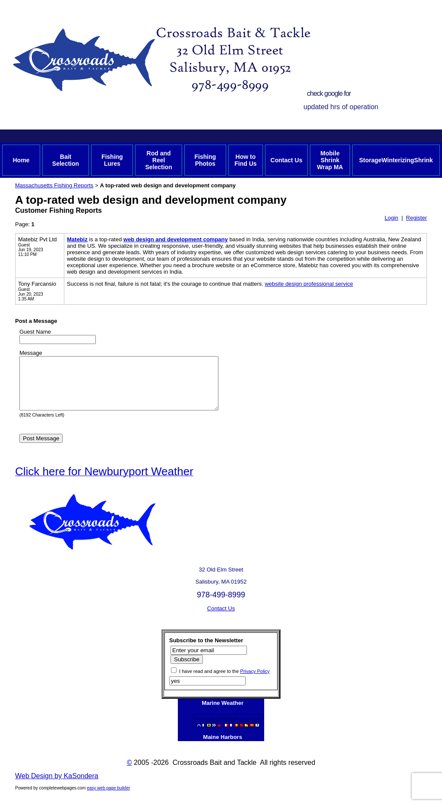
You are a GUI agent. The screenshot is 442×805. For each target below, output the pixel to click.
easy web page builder (108, 798)
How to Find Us (245, 160)
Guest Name (35, 331)
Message (30, 353)
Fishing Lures (112, 160)
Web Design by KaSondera (56, 786)
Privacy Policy (254, 681)
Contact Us (287, 160)
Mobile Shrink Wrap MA (330, 160)
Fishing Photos (205, 160)
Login (391, 218)
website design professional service (309, 284)
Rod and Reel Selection (158, 160)
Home (21, 160)
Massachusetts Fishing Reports (54, 185)
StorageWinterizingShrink (396, 160)
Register (416, 218)
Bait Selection (65, 160)
